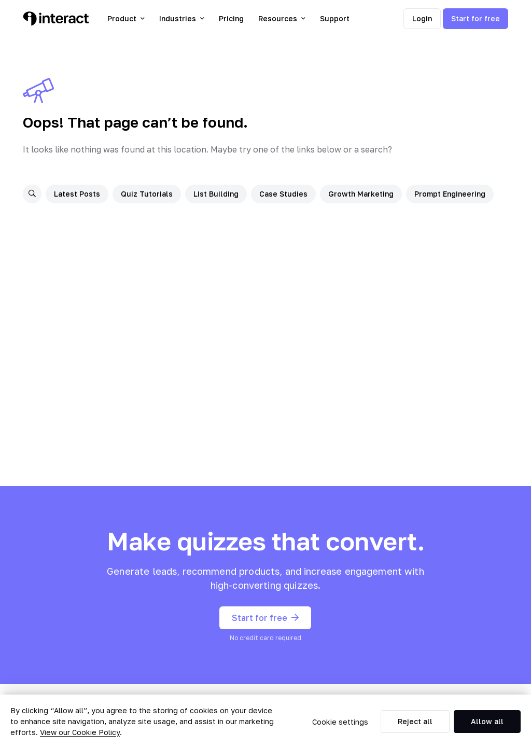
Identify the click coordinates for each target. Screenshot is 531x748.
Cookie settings (340, 721)
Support (335, 18)
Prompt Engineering (449, 193)
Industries (181, 18)
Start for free (475, 18)
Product (126, 18)
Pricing (231, 18)
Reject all (415, 721)
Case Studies (283, 193)
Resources (281, 18)
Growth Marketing (361, 193)
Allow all (487, 721)
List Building (216, 193)
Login (422, 18)
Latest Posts (77, 193)
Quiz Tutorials (147, 193)
